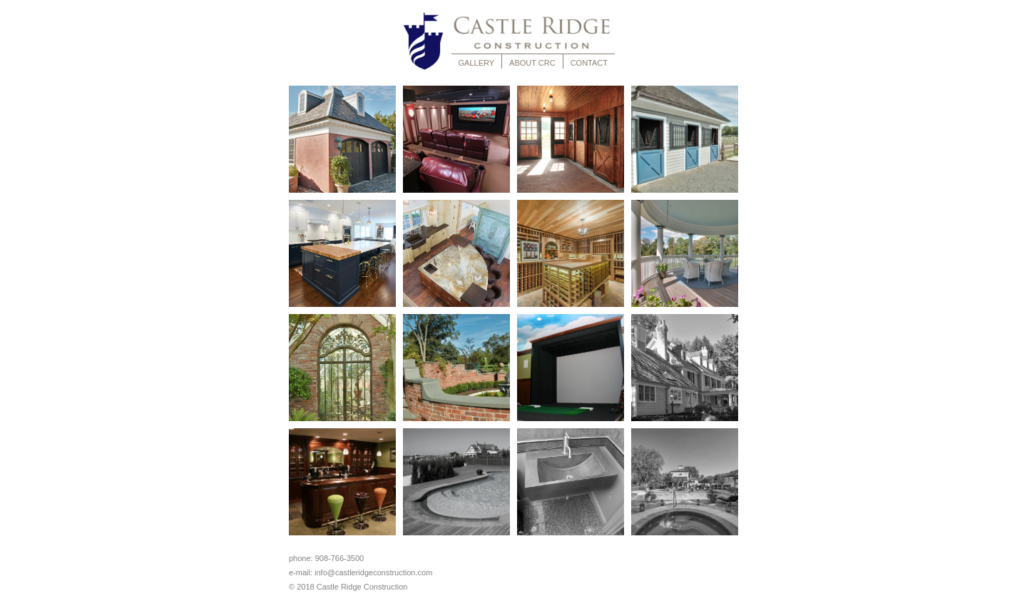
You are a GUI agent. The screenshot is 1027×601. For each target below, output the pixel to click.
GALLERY (477, 63)
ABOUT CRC (532, 63)
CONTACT (589, 63)
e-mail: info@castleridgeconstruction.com (362, 572)
